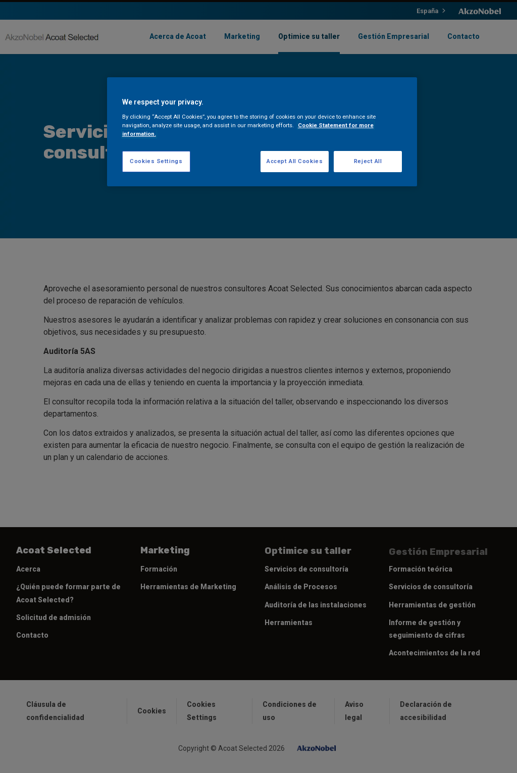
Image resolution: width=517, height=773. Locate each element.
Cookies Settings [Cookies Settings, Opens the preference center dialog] (156, 161)
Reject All (368, 161)
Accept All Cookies (295, 161)
